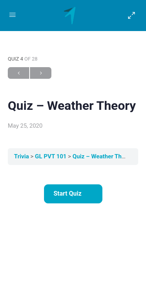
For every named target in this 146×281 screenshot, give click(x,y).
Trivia (22, 156)
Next (40, 73)
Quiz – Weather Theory (102, 156)
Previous (18, 73)
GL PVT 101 (51, 156)
